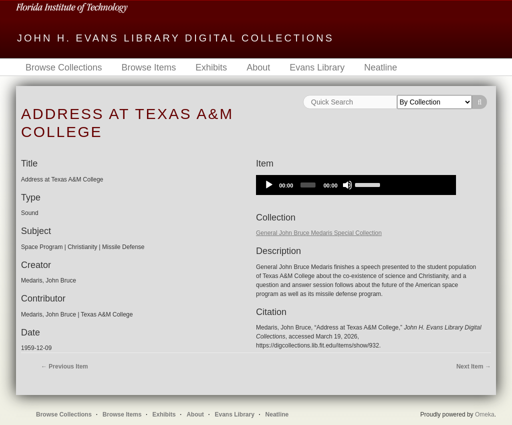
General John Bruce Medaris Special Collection (319, 233)
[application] (356, 185)
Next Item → (473, 366)
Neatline (380, 67)
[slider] (308, 185)
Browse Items (149, 67)
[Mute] (347, 185)
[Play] (269, 185)
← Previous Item (64, 366)
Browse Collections (64, 67)
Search (479, 102)
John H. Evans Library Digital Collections (175, 38)
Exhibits (211, 67)
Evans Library (317, 67)
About (258, 67)
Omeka (484, 414)
